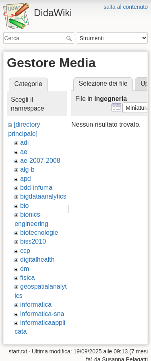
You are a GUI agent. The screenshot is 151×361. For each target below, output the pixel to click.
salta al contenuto (125, 7)
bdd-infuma (36, 187)
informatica (36, 304)
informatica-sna (42, 313)
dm (24, 268)
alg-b (27, 169)
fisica (27, 277)
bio (24, 205)
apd (25, 178)
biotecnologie (39, 232)
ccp (25, 250)
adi (24, 142)
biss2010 (33, 241)
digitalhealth (37, 259)
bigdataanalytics (43, 196)
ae (23, 151)
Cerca (70, 38)
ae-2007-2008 (40, 160)
